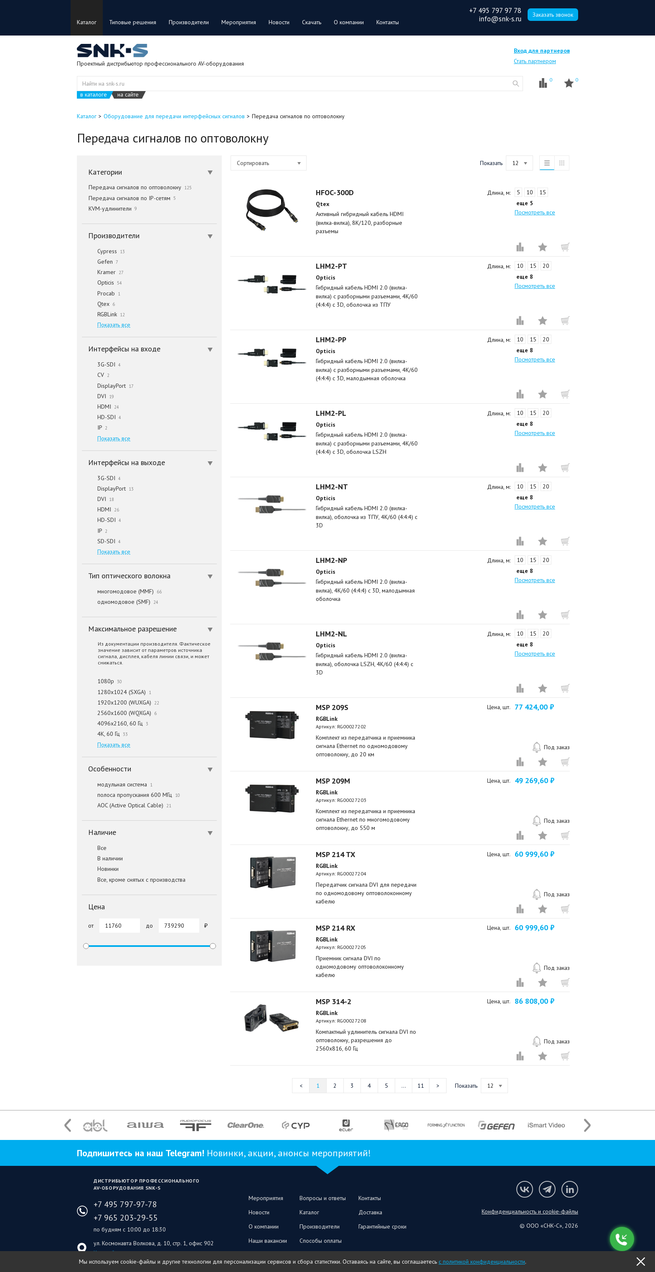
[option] (95, 1125)
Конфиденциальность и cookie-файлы (530, 1211)
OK (641, 1261)
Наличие (150, 832)
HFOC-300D (335, 192)
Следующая (437, 1086)
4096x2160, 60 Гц (115, 723)
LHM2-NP (331, 560)
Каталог (86, 22)
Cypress (103, 251)
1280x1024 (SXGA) (116, 692)
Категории (150, 172)
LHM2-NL (331, 634)
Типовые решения (132, 22)
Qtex (98, 304)
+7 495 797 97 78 (495, 10)
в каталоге (93, 94)
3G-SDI (101, 364)
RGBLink (103, 314)
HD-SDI (101, 417)
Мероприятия (238, 22)
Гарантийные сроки (382, 1226)
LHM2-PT (331, 266)
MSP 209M (333, 781)
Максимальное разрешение (150, 628)
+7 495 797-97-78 (125, 1204)
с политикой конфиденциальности (482, 1261)
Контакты (387, 22)
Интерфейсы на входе (150, 349)
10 (529, 192)
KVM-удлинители (113, 208)
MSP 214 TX (335, 854)
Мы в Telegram (547, 1189)
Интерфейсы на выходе (150, 462)
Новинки (100, 869)
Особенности (150, 768)
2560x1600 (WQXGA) (119, 713)
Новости (279, 22)
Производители (189, 22)
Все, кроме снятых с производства (133, 879)
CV (95, 375)
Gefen (100, 261)
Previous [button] (67, 1125)
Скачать (311, 22)
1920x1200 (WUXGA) (120, 702)
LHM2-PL (331, 413)
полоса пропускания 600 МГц (131, 795)
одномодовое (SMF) (120, 601)
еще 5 (524, 203)
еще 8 (524, 276)
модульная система (117, 784)
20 (546, 266)
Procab (101, 293)
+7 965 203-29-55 (126, 1217)
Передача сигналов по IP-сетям (132, 198)
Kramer (103, 272)
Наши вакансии (268, 1240)
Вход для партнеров (542, 50)
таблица (561, 162)
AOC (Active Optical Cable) (126, 805)
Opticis (102, 282)
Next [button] (587, 1125)
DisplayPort (108, 385)
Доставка (370, 1212)
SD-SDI (101, 541)
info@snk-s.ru (500, 18)
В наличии (102, 858)
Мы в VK (524, 1189)
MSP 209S (332, 707)
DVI (98, 396)
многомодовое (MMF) (122, 591)
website (516, 83)
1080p (102, 681)
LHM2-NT (332, 486)
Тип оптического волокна (150, 575)
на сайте (128, 94)
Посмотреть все (535, 212)
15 (542, 192)
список (546, 162)
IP (94, 427)
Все (94, 848)
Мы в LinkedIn (569, 1189)
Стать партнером (535, 61)
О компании (349, 22)
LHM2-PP (331, 339)
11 (420, 1085)
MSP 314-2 (333, 1001)
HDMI (100, 406)
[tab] (149, 172)
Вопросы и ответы (323, 1198)
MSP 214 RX (335, 928)
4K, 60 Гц (105, 734)
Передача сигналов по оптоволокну (140, 187)
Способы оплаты (321, 1240)
